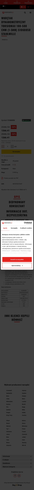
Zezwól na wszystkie (17, 259)
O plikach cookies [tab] (26, 228)
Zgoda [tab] (5, 228)
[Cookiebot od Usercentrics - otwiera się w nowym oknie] (24, 223)
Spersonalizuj (17, 265)
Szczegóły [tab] (14, 228)
